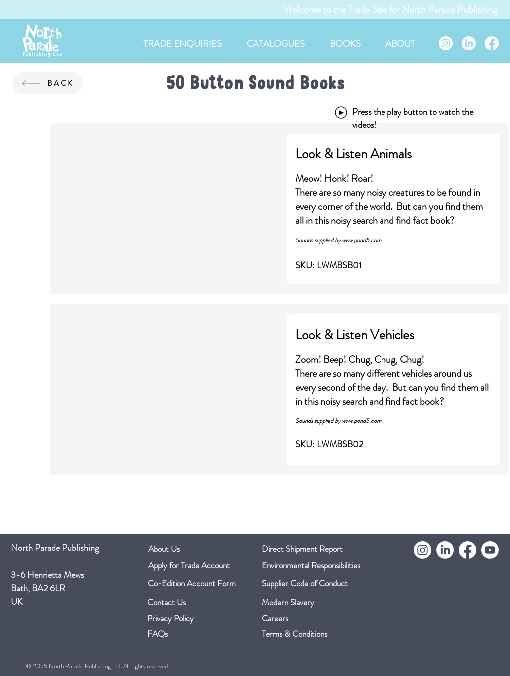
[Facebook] (492, 43)
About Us (164, 549)
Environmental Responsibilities (311, 565)
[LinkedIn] (469, 43)
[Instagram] (446, 43)
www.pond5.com (361, 240)
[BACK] (47, 83)
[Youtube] (490, 550)
